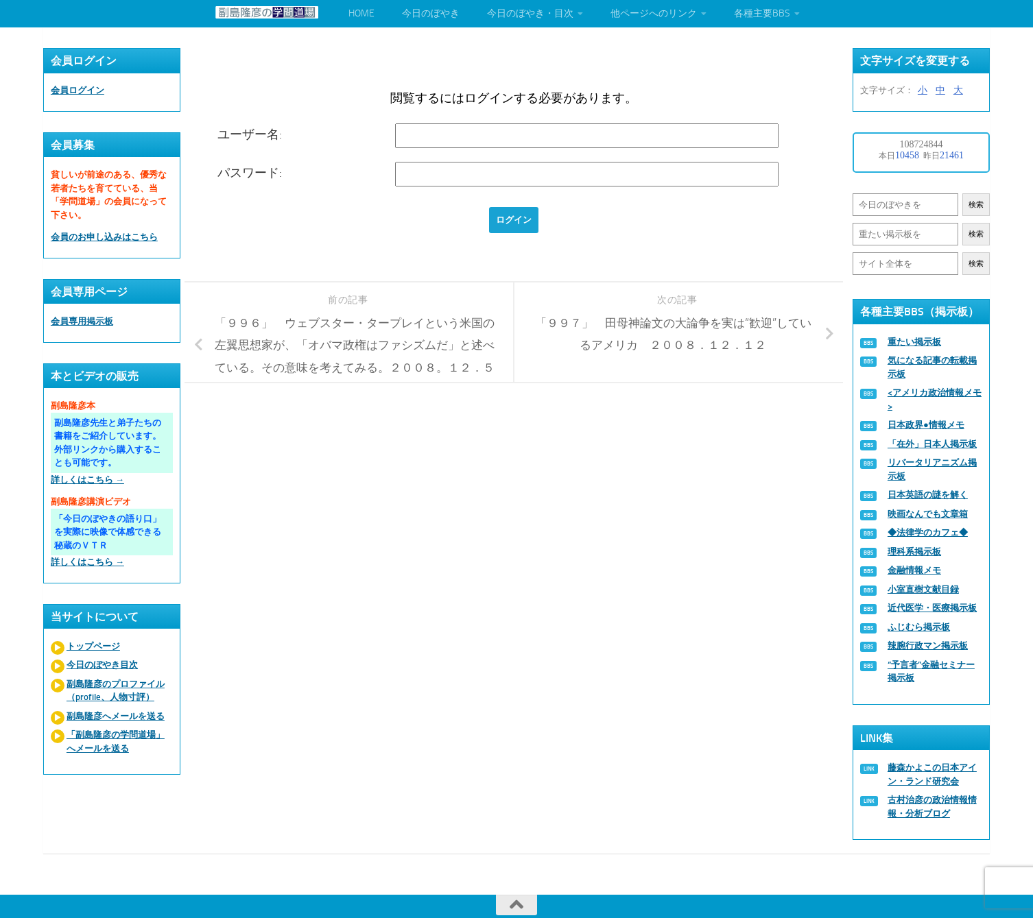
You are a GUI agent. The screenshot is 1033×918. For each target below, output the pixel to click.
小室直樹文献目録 (923, 589)
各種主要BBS (762, 13)
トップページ (93, 646)
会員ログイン (77, 90)
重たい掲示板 (914, 342)
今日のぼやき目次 (102, 665)
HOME (361, 13)
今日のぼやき (431, 13)
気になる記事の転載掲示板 (932, 367)
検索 (976, 204)
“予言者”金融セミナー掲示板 (931, 672)
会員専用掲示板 (82, 321)
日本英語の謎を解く (928, 495)
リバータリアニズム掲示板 (932, 469)
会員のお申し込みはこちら (104, 237)
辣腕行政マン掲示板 (928, 645)
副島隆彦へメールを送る (116, 716)
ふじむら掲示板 (919, 627)
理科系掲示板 (914, 551)
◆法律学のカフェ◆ (928, 532)
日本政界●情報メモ (926, 425)
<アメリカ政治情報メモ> (935, 399)
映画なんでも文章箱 (928, 514)
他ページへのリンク (653, 13)
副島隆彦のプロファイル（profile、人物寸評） (116, 691)
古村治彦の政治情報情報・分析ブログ (932, 807)
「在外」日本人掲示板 (932, 444)
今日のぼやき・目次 (530, 13)
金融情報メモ (914, 570)
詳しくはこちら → (87, 479)
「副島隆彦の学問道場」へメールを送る (116, 741)
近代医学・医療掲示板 (932, 608)
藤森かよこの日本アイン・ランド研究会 (932, 774)
